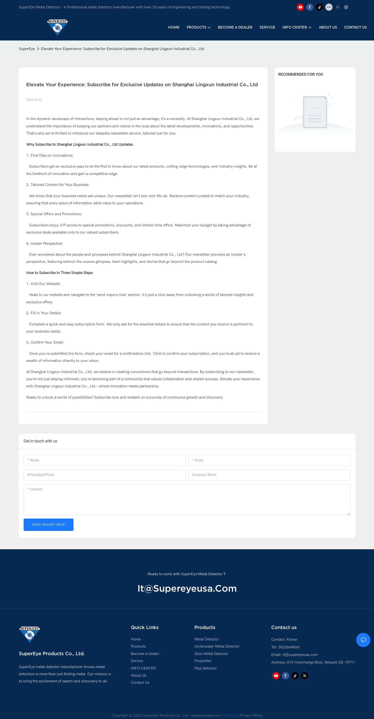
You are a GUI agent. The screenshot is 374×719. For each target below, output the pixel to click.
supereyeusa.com (205, 715)
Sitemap (230, 715)
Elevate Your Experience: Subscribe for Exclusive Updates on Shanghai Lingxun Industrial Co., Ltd (122, 49)
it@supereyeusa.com (187, 588)
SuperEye (27, 49)
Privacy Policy (251, 715)
